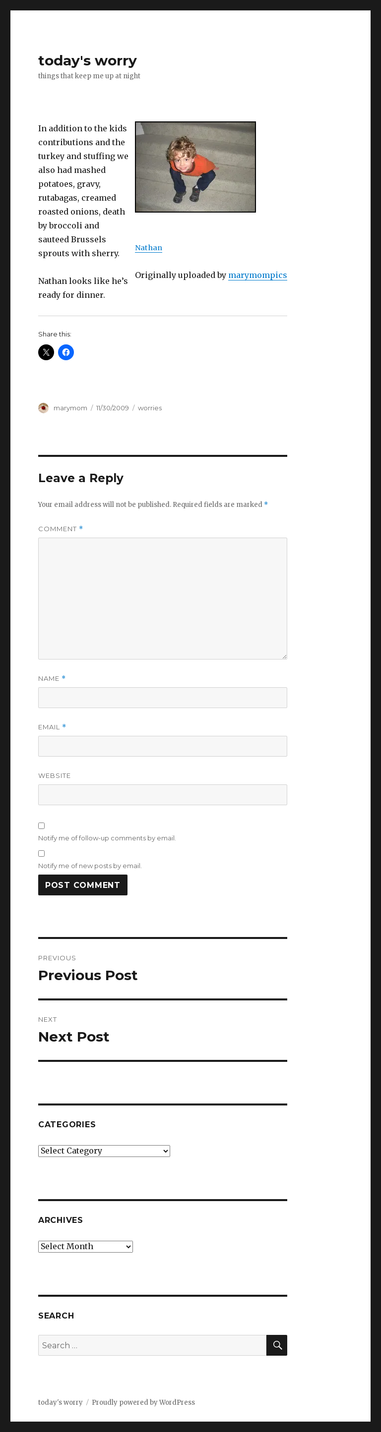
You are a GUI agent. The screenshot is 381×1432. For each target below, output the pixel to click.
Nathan (148, 247)
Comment (60, 529)
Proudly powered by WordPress (143, 1402)
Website (54, 775)
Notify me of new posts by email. (90, 866)
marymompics (257, 275)
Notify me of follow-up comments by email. (107, 838)
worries (150, 408)
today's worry (87, 60)
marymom (70, 408)
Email (52, 727)
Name (52, 678)
